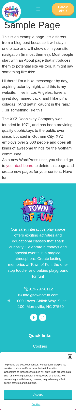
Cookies (36, 404)
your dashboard (19, 166)
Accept (38, 394)
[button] (70, 357)
